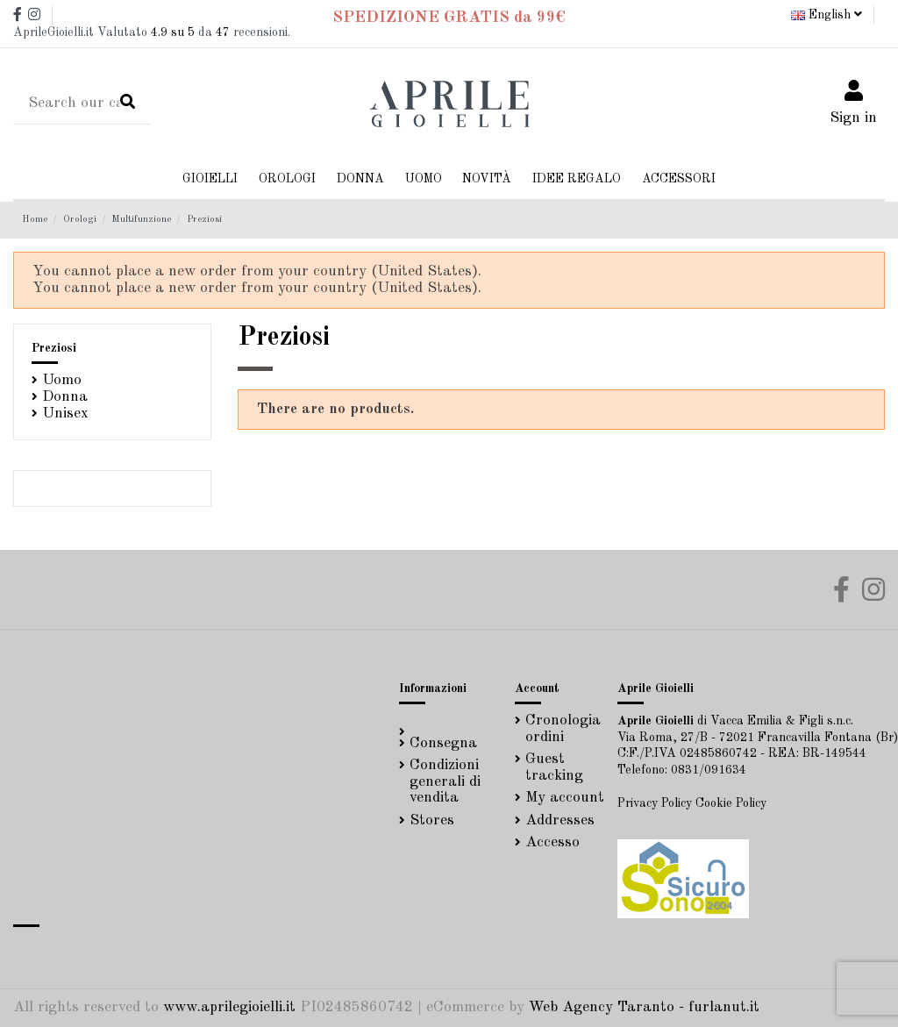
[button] (360, 179)
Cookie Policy (730, 803)
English (826, 15)
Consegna (443, 743)
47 (223, 32)
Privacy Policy (654, 803)
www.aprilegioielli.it (229, 1007)
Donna (65, 396)
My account (564, 797)
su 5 (173, 32)
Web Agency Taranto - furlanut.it (644, 1007)
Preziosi (54, 348)
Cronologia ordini (563, 729)
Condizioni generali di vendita (445, 781)
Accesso (552, 842)
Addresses (560, 820)
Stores (432, 820)
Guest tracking (554, 767)
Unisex (65, 413)
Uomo (62, 380)
